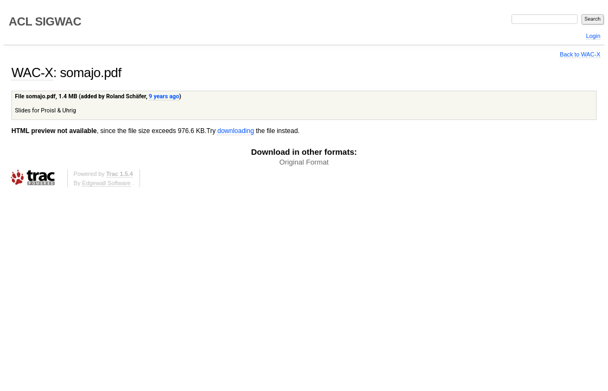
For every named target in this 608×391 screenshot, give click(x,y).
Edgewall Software (106, 183)
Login (593, 36)
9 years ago (164, 96)
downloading (235, 131)
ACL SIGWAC (45, 21)
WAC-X (32, 72)
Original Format (304, 162)
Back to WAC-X (580, 54)
